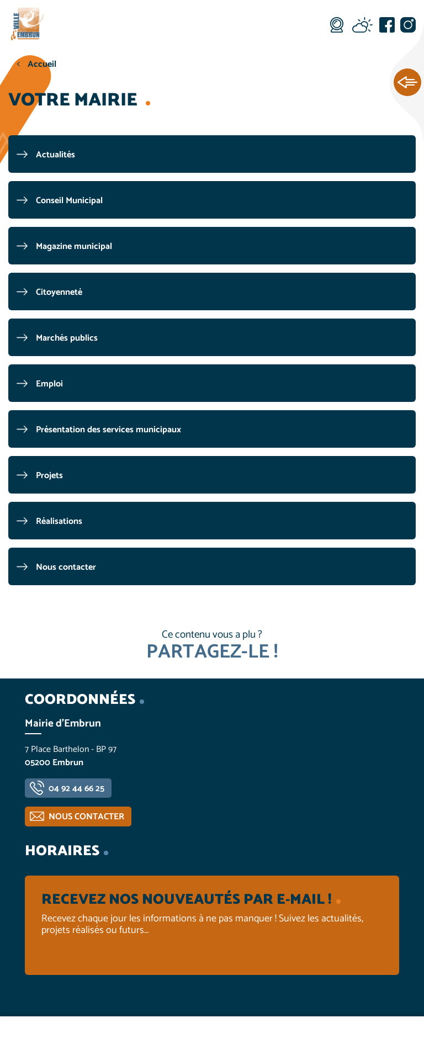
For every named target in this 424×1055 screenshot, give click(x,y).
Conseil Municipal (69, 200)
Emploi (49, 384)
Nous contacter (66, 567)
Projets (49, 475)
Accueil (42, 64)
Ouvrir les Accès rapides (407, 82)
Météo (362, 25)
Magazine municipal (74, 246)
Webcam (336, 25)
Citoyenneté (59, 292)
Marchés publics (67, 338)
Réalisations (59, 521)
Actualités (55, 154)
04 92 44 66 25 (76, 788)
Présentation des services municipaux (108, 429)
